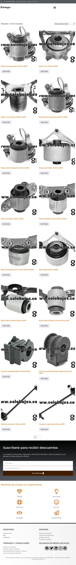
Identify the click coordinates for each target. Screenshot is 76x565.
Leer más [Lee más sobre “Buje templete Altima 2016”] (6, 224)
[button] (55, 7)
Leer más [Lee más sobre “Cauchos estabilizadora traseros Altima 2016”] (44, 379)
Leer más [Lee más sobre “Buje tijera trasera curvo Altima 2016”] (44, 326)
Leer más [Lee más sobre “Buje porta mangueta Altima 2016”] (44, 122)
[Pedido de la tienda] (64, 24)
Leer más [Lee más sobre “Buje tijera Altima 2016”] (44, 275)
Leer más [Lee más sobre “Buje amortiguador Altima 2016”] (6, 71)
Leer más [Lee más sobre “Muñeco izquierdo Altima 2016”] (44, 429)
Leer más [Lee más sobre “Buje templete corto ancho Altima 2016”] (6, 275)
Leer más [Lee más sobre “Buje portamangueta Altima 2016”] (6, 173)
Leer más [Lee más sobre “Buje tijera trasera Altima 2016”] (6, 326)
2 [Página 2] (37, 437)
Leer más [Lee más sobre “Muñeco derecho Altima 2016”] (6, 429)
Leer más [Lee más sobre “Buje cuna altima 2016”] (44, 71)
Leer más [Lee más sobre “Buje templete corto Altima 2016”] (44, 224)
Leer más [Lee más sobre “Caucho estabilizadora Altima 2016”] (6, 377)
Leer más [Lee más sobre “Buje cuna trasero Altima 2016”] (6, 122)
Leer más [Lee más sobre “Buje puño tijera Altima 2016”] (44, 173)
